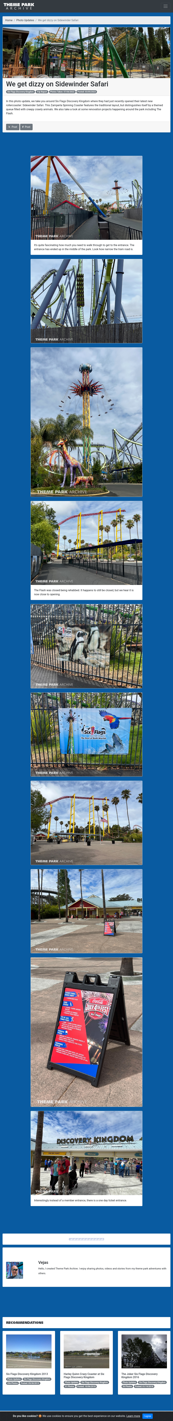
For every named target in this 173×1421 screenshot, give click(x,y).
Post (12, 127)
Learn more (133, 1416)
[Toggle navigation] (165, 6)
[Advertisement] (86, 144)
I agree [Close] (147, 1416)
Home (9, 20)
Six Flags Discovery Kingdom (20, 92)
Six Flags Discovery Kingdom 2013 (27, 1374)
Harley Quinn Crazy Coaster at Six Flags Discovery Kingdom (84, 1375)
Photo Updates (25, 20)
